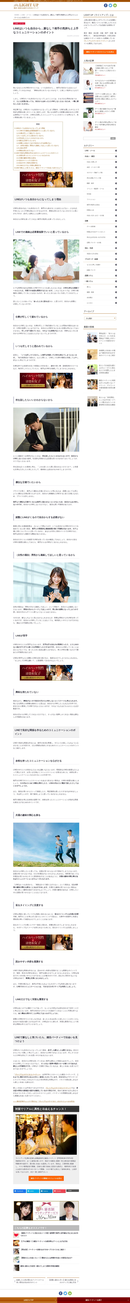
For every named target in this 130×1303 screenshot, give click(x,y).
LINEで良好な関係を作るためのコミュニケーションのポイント (36, 153)
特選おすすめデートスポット (96, 232)
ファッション (91, 199)
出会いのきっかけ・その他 (95, 215)
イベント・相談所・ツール (95, 188)
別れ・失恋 (89, 248)
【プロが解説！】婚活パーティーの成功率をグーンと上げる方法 (43, 1241)
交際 (86, 221)
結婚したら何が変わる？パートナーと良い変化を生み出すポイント (30, 1281)
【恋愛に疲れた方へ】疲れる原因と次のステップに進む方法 (62, 1281)
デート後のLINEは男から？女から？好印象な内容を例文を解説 (105, 124)
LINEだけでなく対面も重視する (29, 165)
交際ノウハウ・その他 (94, 242)
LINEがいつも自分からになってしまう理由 (29, 128)
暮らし (89, 287)
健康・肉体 (90, 292)
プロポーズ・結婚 (91, 259)
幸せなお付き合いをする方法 (96, 237)
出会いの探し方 (92, 162)
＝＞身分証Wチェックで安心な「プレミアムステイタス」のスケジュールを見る (44, 1101)
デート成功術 (91, 226)
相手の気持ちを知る (93, 205)
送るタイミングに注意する (27, 160)
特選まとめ (90, 210)
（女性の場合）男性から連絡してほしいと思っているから (38, 145)
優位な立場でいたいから (26, 140)
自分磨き (90, 297)
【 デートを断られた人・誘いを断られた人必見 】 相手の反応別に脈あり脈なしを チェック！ (105, 97)
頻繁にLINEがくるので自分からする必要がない (34, 143)
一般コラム (89, 281)
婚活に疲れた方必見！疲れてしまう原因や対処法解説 (39, 1266)
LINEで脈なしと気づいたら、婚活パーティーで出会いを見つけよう (38, 168)
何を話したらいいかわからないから (30, 138)
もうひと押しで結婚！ (94, 264)
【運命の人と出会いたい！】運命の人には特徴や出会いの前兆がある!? (46, 1258)
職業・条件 (90, 183)
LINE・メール (19, 23)
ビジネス (90, 303)
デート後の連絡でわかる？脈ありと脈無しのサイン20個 (105, 110)
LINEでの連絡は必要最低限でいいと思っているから (36, 131)
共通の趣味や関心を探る (26, 158)
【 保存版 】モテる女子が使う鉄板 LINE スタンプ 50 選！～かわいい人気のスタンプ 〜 (105, 69)
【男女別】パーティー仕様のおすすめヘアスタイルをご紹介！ (43, 1249)
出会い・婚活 (90, 156)
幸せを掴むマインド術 (94, 178)
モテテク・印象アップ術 (94, 172)
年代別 (89, 194)
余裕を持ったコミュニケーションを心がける (33, 155)
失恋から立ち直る (92, 253)
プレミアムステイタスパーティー (28, 1074)
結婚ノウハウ (91, 270)
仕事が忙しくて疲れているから (29, 133)
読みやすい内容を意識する (27, 163)
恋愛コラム (89, 275)
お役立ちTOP (29, 1300)
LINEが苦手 (22, 148)
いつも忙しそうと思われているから (30, 135)
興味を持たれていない (25, 150)
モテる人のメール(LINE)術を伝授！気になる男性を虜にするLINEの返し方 (105, 83)
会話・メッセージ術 (93, 167)
